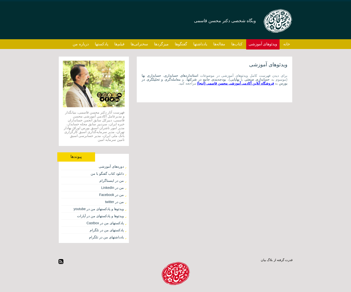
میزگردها (161, 44)
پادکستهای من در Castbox (105, 223)
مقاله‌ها (219, 44)
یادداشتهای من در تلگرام (106, 237)
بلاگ (270, 260)
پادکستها (101, 44)
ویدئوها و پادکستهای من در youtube (99, 209)
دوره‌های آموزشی (111, 166)
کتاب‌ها (237, 44)
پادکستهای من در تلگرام (107, 230)
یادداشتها (200, 44)
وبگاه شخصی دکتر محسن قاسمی (225, 20)
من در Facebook (111, 195)
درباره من (80, 44)
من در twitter (114, 202)
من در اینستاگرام (111, 181)
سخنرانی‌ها (139, 44)
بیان (263, 260)
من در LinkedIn (112, 188)
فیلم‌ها (119, 44)
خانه (286, 44)
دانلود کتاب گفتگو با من (107, 173)
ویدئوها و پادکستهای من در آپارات (100, 216)
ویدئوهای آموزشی (263, 44)
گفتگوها (181, 44)
